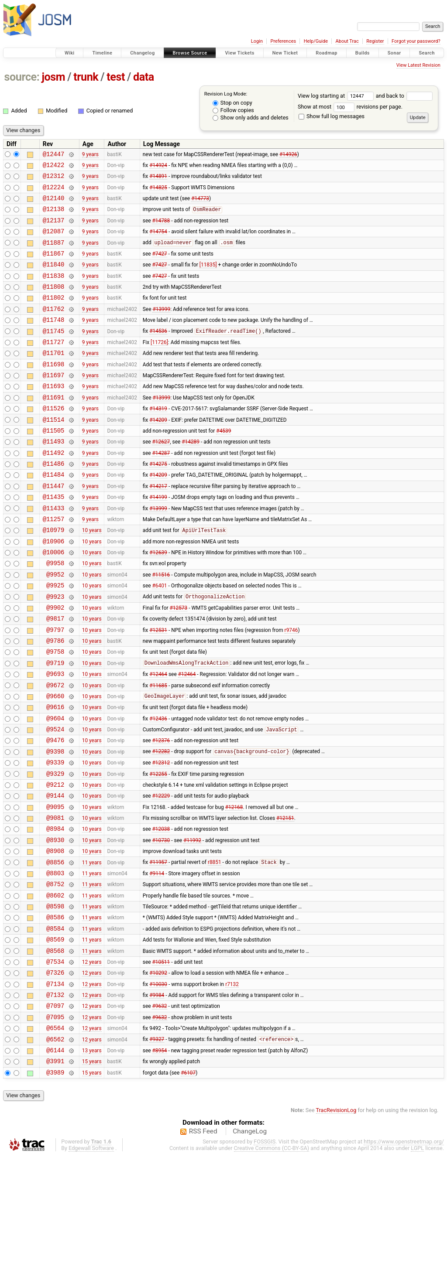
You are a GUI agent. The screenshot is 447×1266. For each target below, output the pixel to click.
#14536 (158, 353)
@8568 (55, 1046)
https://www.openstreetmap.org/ (404, 1251)
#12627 (161, 477)
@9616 (55, 773)
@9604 (55, 786)
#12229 (161, 873)
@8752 (55, 971)
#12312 (161, 836)
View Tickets (239, 53)
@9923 (55, 650)
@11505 (54, 464)
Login (257, 41)
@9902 (55, 662)
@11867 (54, 266)
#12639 (158, 600)
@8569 (55, 1033)
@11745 (54, 353)
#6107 (188, 1182)
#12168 (234, 885)
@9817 (55, 674)
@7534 (55, 1058)
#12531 (158, 687)
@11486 (54, 501)
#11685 (158, 749)
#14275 (158, 501)
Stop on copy (232, 102)
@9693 (55, 736)
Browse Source (190, 53)
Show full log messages (331, 116)
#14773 (200, 204)
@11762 (54, 328)
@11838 (54, 291)
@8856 (55, 947)
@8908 (55, 934)
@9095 (55, 885)
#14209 (158, 452)
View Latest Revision (418, 65)
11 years (92, 947)
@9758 (55, 711)
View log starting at (337, 95)
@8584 (55, 1021)
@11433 (54, 551)
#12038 (161, 910)
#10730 (161, 922)
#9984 (156, 1095)
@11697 (54, 402)
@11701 (54, 377)
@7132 (55, 1095)
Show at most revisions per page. (350, 106)
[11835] (208, 279)
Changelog (142, 53)
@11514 (54, 452)
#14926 (288, 155)
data (143, 77)
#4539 (223, 464)
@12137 (54, 229)
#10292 (158, 1071)
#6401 (159, 638)
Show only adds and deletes (251, 117)
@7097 (55, 1107)
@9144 (55, 872)
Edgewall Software (91, 1258)
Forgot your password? (416, 41)
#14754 (158, 242)
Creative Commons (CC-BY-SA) (271, 1258)
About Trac (347, 41)
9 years (90, 155)
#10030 (158, 1083)
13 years (92, 1157)
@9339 (55, 835)
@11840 (54, 278)
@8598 (55, 996)
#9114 (156, 959)
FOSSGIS (264, 1251)
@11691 (54, 427)
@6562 (55, 1145)
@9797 (55, 687)
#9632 (159, 1108)
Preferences (283, 41)
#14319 (158, 440)
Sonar (394, 53)
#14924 (158, 167)
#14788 (161, 229)
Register (375, 41)
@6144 (55, 1157)
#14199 (158, 539)
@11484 (54, 513)
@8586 (55, 1008)
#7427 (159, 266)
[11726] (159, 365)
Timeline (102, 53)
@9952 (55, 625)
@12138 (54, 216)
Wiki (70, 53)
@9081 (55, 897)
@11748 (54, 340)
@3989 (55, 1182)
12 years (92, 1058)
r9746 (291, 687)
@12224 (54, 192)
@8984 (55, 909)
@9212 (55, 860)
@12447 (54, 155)
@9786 (55, 699)
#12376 (161, 811)
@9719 (55, 724)
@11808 (54, 303)
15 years (92, 1170)
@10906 (54, 588)
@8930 (55, 922)
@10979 (54, 575)
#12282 (161, 823)
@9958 (55, 612)
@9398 (55, 823)
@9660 (55, 761)
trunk (85, 77)
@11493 (54, 476)
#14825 (158, 192)
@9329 (55, 848)
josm (53, 77)
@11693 (54, 414)
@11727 (54, 365)
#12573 (178, 662)
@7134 (55, 1083)
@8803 (55, 959)
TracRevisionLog (336, 1220)
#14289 (190, 477)
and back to (404, 95)
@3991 (55, 1169)
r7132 (232, 1083)
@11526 (54, 439)
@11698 (54, 390)
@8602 (55, 984)
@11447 (54, 526)
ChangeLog (250, 1241)
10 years (92, 576)
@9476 (55, 810)
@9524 (55, 798)
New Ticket (285, 53)
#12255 (158, 848)
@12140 (54, 204)
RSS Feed (203, 1241)
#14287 (161, 489)
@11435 (54, 538)
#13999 (161, 328)
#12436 (158, 786)
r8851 (214, 947)
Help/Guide (316, 41)
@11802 (54, 315)
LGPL (417, 1258)
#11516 (161, 625)
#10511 (161, 1058)
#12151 (285, 897)
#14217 (158, 526)
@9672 (55, 749)
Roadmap (326, 53)
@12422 (54, 167)
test (116, 77)
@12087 (54, 241)
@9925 (55, 637)
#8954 (159, 1157)
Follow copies (233, 110)
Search (427, 53)
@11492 (54, 489)
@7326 (55, 1070)
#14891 (158, 180)
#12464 (158, 737)
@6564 (55, 1132)
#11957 (158, 947)
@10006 (54, 600)
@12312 (54, 179)
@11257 (54, 563)
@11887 (54, 254)
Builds (362, 53)
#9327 (156, 1145)
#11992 (192, 922)
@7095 (55, 1120)
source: (22, 77)
